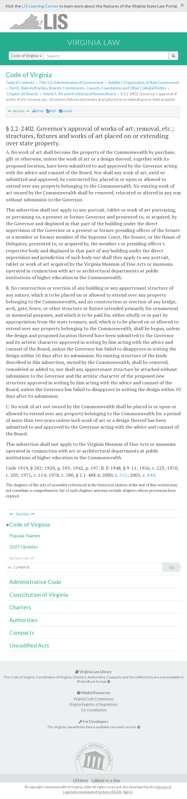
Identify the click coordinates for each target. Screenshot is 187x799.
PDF (51, 111)
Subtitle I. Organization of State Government (143, 82)
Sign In (128, 792)
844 (151, 475)
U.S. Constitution (93, 710)
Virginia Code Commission (94, 699)
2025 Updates (23, 546)
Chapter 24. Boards (22, 93)
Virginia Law (93, 42)
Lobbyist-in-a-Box (106, 780)
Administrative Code (35, 581)
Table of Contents (20, 82)
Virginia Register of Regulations (93, 704)
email (65, 111)
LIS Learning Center (40, 5)
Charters (20, 607)
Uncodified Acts (29, 645)
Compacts (21, 632)
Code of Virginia (26, 55)
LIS (41, 21)
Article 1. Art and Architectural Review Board (79, 93)
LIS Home (80, 780)
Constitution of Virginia (38, 594)
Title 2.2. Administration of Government (71, 82)
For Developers (93, 721)
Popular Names (24, 535)
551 (123, 475)
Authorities (23, 620)
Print (38, 111)
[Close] (182, 5)
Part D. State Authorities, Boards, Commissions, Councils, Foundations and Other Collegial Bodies (87, 88)
